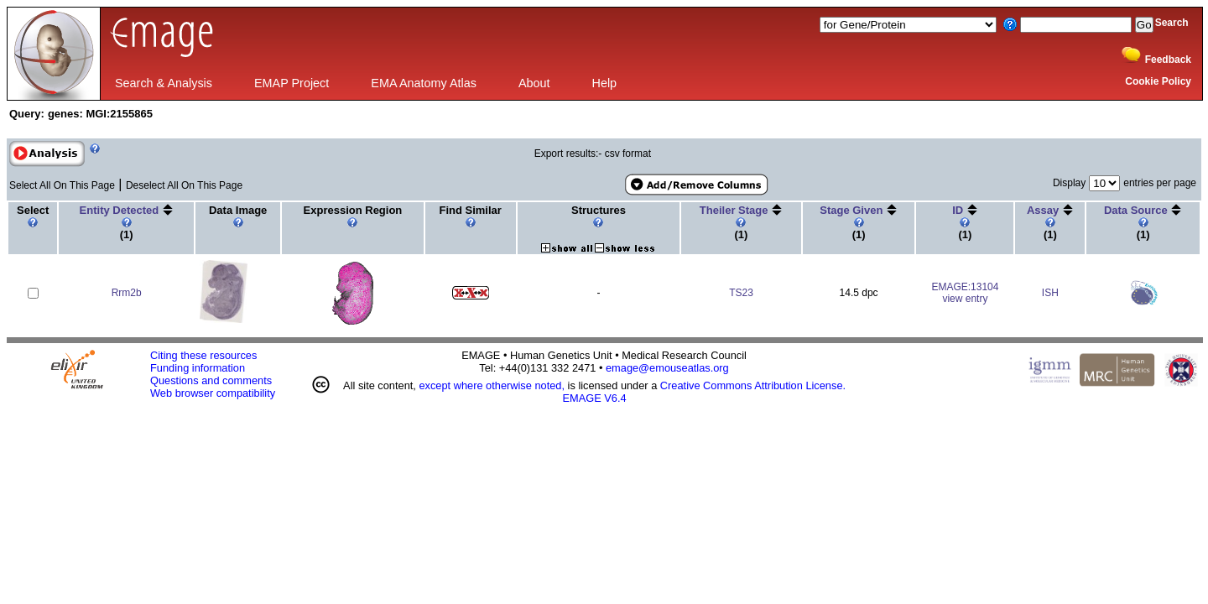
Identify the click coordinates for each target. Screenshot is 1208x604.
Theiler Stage (735, 210)
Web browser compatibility (212, 393)
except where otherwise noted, (492, 385)
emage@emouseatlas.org (667, 368)
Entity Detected (121, 210)
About (534, 83)
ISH (1050, 293)
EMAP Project (291, 83)
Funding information (197, 368)
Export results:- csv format (592, 153)
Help (604, 83)
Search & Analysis (163, 83)
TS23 (741, 293)
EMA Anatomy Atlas (423, 83)
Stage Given (853, 210)
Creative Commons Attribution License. (753, 385)
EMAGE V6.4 (595, 398)
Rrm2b (127, 293)
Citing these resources (203, 355)
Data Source (1137, 210)
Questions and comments (211, 380)
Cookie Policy (1158, 81)
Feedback (1168, 59)
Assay (1044, 210)
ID (959, 210)
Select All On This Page (62, 185)
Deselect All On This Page (184, 185)
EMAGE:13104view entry (964, 293)
